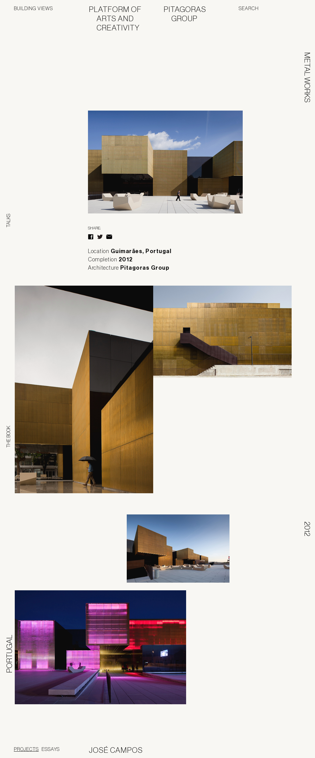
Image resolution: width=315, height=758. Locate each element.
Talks (8, 220)
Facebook (90, 237)
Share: (94, 228)
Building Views (33, 8)
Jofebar (285, 747)
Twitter (100, 237)
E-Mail (109, 237)
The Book (8, 436)
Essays (51, 749)
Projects (26, 749)
